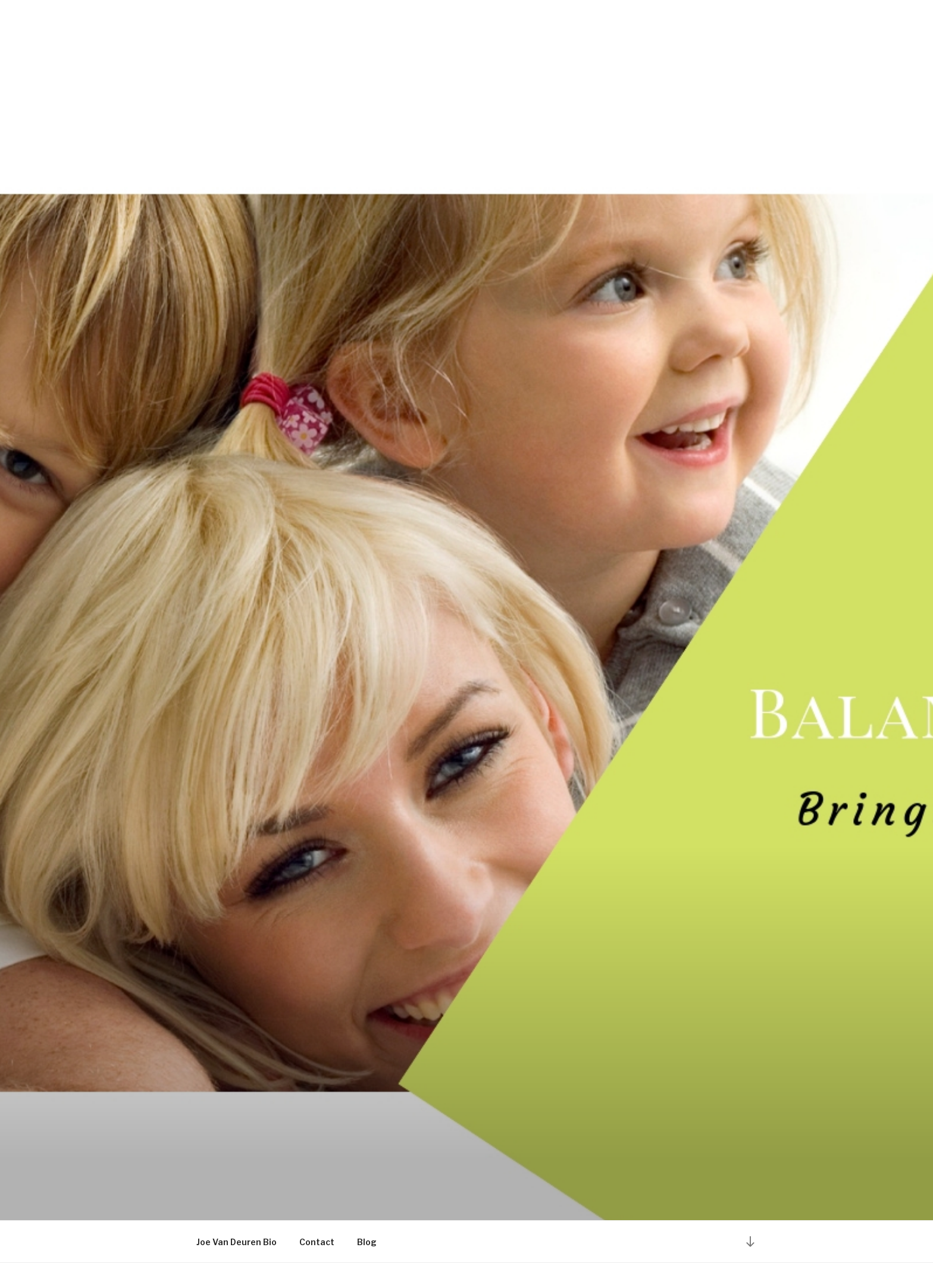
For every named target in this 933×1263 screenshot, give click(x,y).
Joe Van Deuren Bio (236, 1242)
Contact (316, 1242)
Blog (367, 1242)
